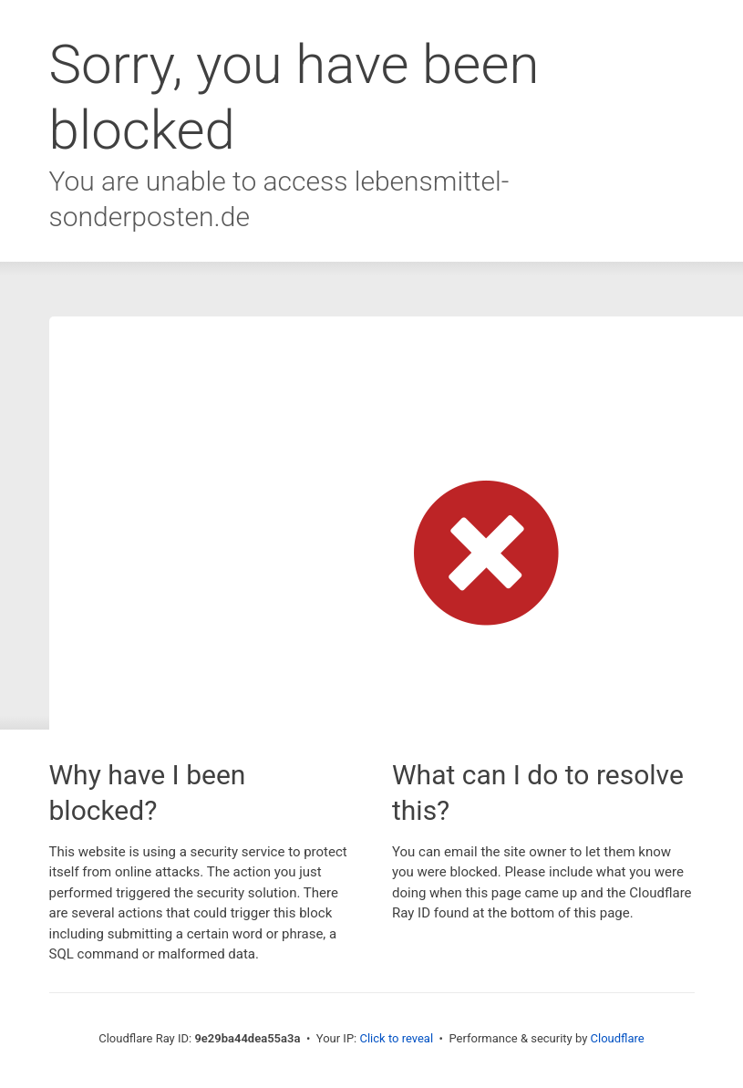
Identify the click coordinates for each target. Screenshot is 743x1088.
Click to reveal (396, 1038)
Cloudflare (618, 1038)
